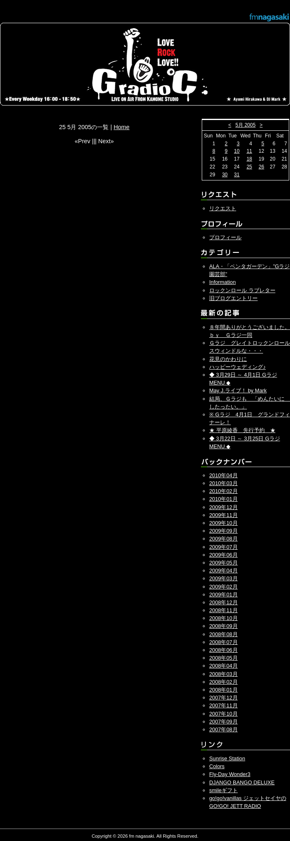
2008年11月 (223, 610)
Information (222, 282)
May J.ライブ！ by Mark (238, 390)
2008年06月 (223, 650)
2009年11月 (223, 515)
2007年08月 (223, 729)
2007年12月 (223, 697)
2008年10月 (223, 618)
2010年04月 (223, 475)
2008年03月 (223, 674)
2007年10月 (223, 714)
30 (224, 175)
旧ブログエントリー (233, 298)
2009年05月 (223, 563)
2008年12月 (223, 602)
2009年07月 (223, 547)
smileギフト (223, 790)
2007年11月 (223, 705)
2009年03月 (223, 578)
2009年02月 (223, 587)
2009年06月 (223, 555)
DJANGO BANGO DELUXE (242, 782)
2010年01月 (223, 499)
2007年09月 (223, 721)
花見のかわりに (228, 359)
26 (261, 167)
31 (236, 175)
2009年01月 (223, 594)
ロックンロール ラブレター (242, 290)
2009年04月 (223, 570)
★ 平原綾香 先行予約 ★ (242, 430)
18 (249, 159)
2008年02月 (223, 682)
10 (236, 151)
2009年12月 (223, 507)
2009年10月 (223, 523)
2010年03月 (223, 483)
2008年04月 (223, 666)
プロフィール (225, 237)
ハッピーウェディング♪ (237, 367)
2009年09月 (223, 531)
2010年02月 (223, 491)
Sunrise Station (227, 758)
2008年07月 (223, 642)
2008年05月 (223, 658)
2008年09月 (223, 626)
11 (249, 151)
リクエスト (222, 208)
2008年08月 (223, 634)
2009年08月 (223, 539)
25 (249, 167)
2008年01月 (223, 690)
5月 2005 (245, 125)
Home (121, 127)
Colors (217, 766)
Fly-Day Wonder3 (229, 774)
